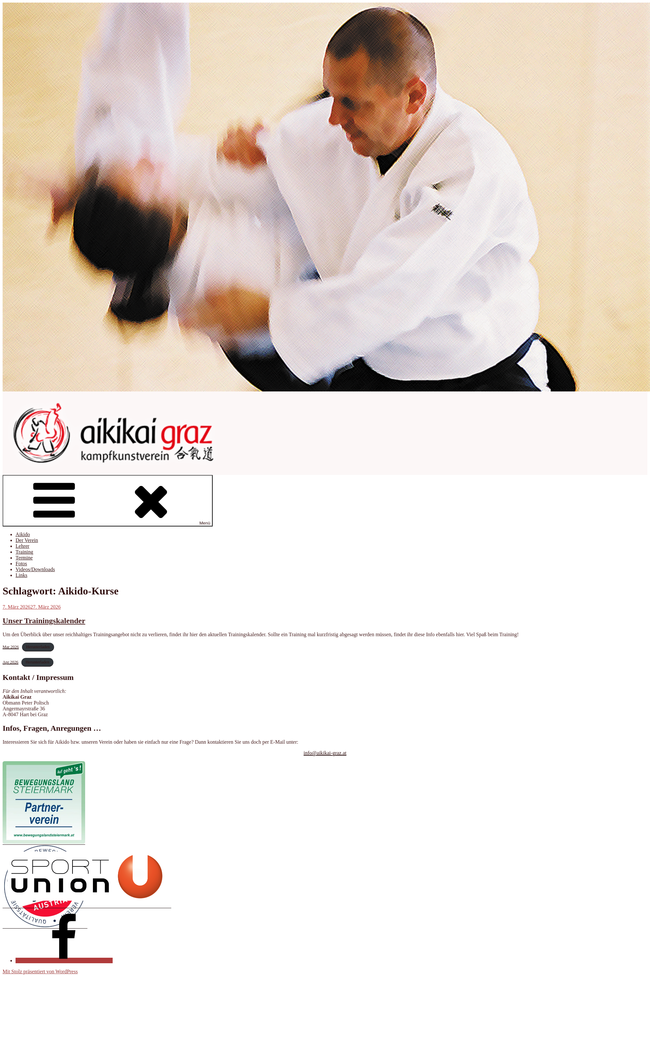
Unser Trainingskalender (44, 620)
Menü (107, 500)
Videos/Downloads (35, 569)
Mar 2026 (11, 647)
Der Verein (27, 540)
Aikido (23, 534)
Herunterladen (38, 647)
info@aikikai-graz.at (325, 753)
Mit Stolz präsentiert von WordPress (40, 971)
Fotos (21, 563)
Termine (24, 557)
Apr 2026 (10, 662)
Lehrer (22, 546)
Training (24, 552)
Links (21, 575)
